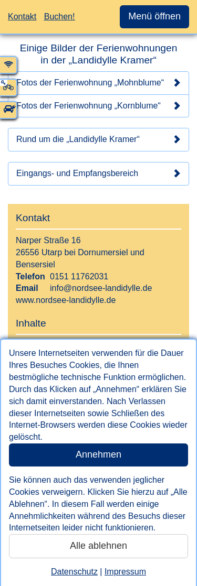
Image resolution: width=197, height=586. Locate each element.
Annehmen (98, 454)
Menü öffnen (154, 16)
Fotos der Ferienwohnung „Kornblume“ (98, 106)
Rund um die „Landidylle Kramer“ (98, 139)
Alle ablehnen (98, 545)
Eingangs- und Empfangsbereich (98, 173)
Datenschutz (74, 571)
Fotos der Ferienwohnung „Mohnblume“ (98, 83)
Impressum (125, 571)
